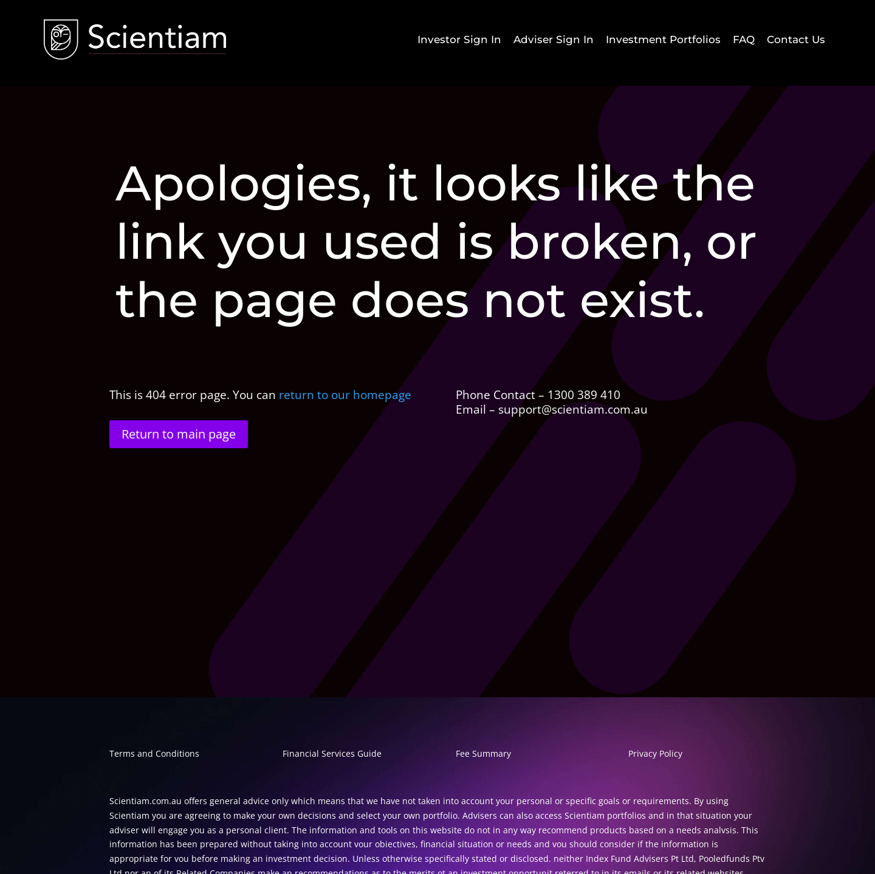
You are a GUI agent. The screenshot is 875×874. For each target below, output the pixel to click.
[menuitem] (459, 39)
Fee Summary (483, 753)
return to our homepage (346, 395)
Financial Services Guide (332, 753)
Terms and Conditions (154, 753)
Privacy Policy (655, 753)
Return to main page (179, 434)
